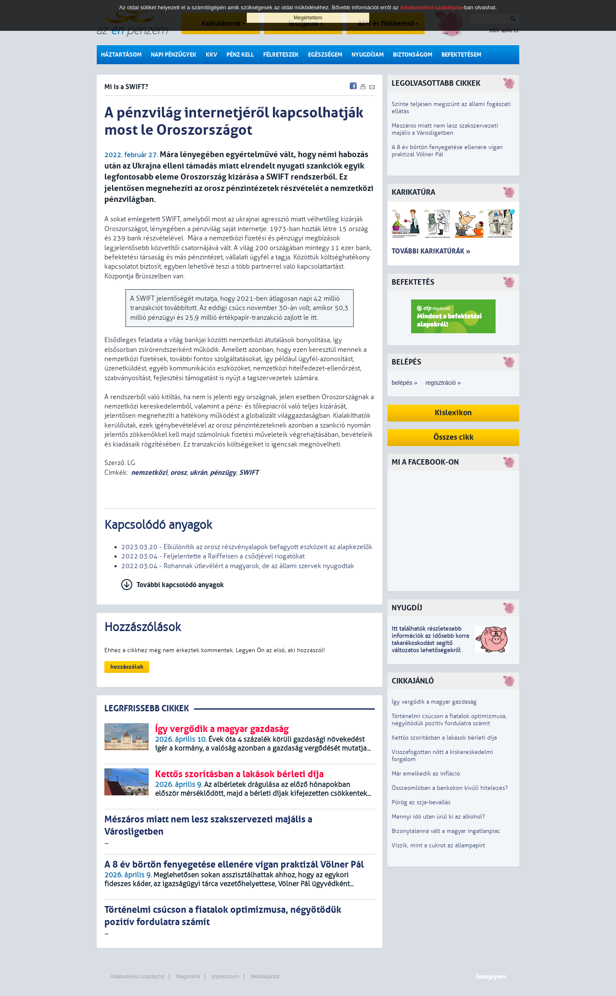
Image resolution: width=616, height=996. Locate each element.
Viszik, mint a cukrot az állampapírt (438, 845)
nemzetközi (149, 472)
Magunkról (188, 977)
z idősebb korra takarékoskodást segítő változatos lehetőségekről (430, 643)
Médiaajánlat (265, 977)
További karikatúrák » (431, 251)
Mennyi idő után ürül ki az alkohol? (438, 816)
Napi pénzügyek (173, 54)
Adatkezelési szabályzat (137, 977)
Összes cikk (453, 437)
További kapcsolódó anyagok (180, 585)
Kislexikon (453, 412)
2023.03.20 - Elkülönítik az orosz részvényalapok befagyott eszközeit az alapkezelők (246, 547)
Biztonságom (412, 54)
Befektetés (413, 282)
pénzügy (223, 472)
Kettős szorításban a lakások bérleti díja (444, 737)
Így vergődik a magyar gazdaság (434, 701)
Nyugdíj (407, 608)
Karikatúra (413, 192)
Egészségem (325, 54)
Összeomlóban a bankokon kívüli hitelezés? (450, 788)
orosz (178, 472)
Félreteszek (281, 54)
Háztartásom (121, 54)
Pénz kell (240, 54)
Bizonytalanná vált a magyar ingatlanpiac (446, 831)
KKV (211, 54)
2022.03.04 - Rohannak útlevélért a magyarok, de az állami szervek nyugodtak (237, 566)
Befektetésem (461, 54)
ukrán (198, 472)
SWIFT (249, 472)
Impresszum (225, 977)
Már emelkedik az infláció (426, 773)
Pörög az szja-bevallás (421, 802)
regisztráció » (443, 382)
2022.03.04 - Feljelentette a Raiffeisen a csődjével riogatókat (213, 556)
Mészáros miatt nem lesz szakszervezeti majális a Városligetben (445, 129)
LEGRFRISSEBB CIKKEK (146, 708)
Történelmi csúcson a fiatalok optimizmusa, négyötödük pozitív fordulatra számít (449, 720)
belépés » (404, 382)
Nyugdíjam (368, 54)
